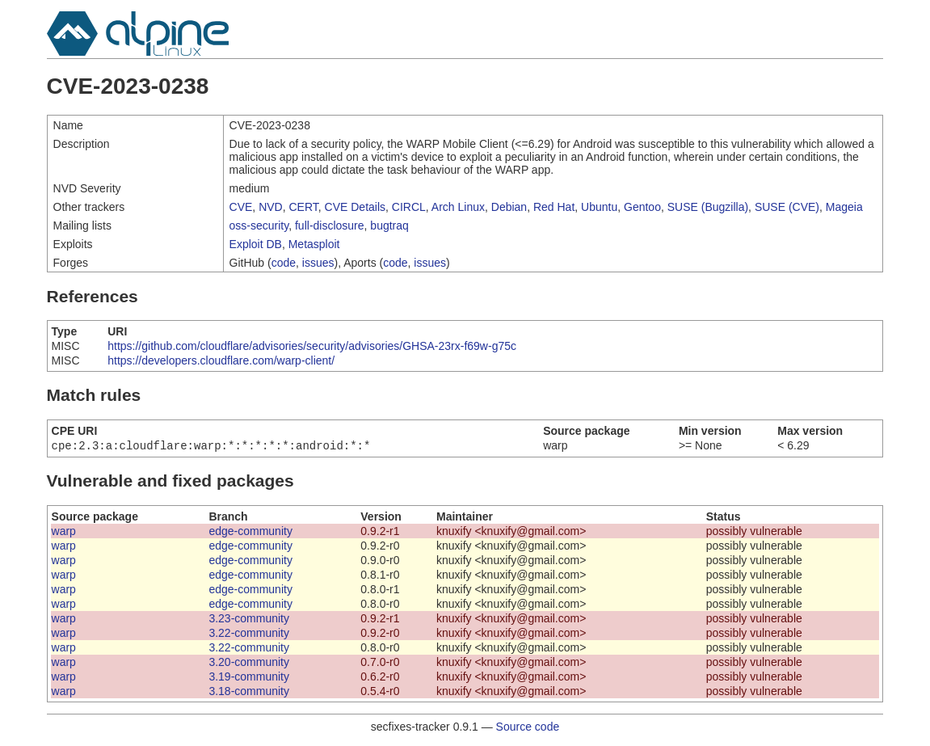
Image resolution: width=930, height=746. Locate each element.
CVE (241, 206)
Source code (528, 728)
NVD (271, 206)
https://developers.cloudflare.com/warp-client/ (221, 360)
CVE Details (355, 206)
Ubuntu (599, 206)
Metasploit (314, 244)
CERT (303, 206)
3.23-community (248, 619)
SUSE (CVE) (787, 206)
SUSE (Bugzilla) (707, 206)
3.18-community (248, 692)
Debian (509, 206)
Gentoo (642, 206)
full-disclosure (329, 225)
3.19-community (248, 678)
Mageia (844, 206)
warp (64, 532)
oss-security (259, 225)
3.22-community (248, 634)
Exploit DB (255, 244)
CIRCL (409, 206)
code (283, 262)
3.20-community (248, 663)
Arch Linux (458, 206)
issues (318, 262)
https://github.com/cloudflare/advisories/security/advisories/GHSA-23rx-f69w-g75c (311, 345)
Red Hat (553, 206)
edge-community (250, 532)
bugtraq (389, 225)
